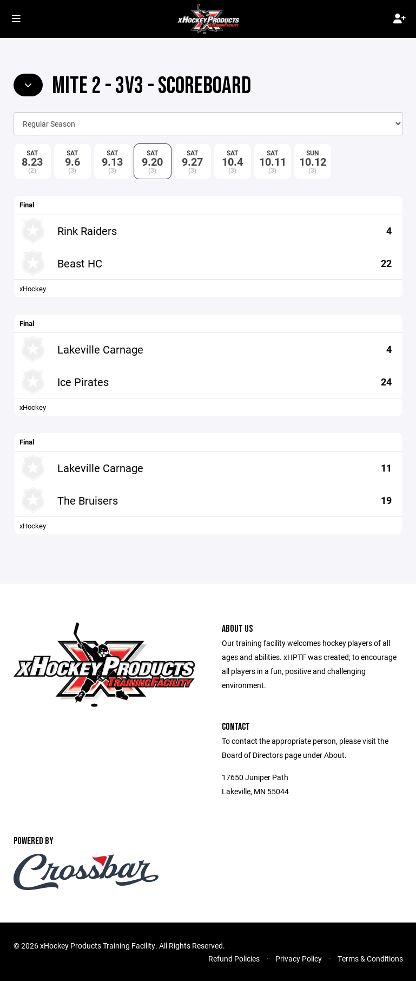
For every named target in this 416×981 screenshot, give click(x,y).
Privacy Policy (298, 958)
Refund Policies (234, 958)
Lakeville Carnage (100, 349)
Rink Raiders (87, 231)
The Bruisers (87, 500)
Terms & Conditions (370, 958)
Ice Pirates (83, 382)
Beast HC (79, 263)
